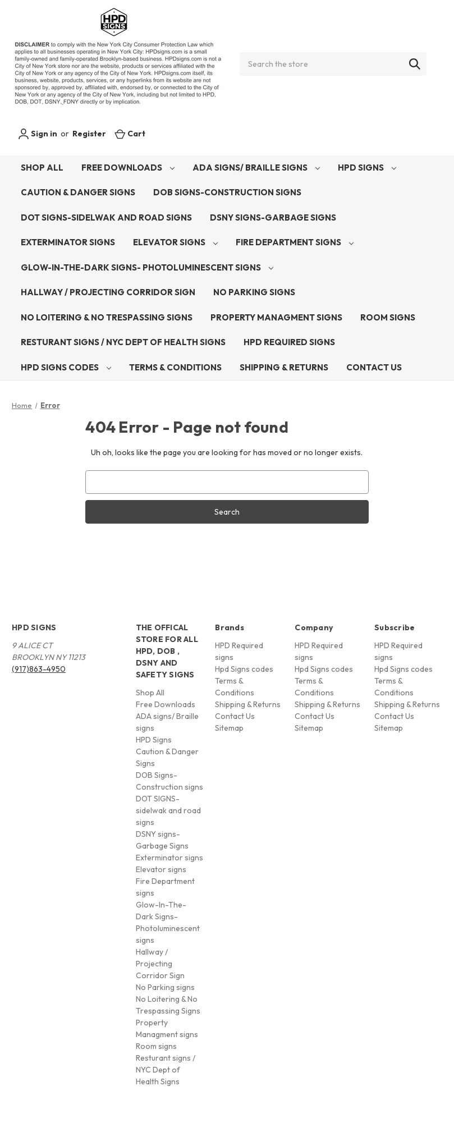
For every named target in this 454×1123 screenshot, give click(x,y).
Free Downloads (128, 167)
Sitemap (229, 728)
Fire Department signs (295, 242)
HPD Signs (367, 167)
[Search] (415, 64)
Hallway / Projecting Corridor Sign (108, 292)
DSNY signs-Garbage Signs (273, 217)
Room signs (387, 317)
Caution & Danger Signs (78, 192)
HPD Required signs (289, 342)
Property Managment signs (276, 317)
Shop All (42, 167)
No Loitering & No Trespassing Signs (106, 317)
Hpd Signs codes (66, 367)
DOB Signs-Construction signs (227, 192)
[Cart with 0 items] (130, 134)
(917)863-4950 (39, 669)
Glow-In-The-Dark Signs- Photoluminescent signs (147, 267)
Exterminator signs (68, 242)
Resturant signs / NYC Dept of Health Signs (123, 342)
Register (89, 134)
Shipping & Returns (284, 367)
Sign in (37, 134)
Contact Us (374, 367)
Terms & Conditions (175, 367)
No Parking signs (254, 292)
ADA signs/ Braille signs (256, 167)
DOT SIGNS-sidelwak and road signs (106, 217)
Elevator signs (175, 242)
